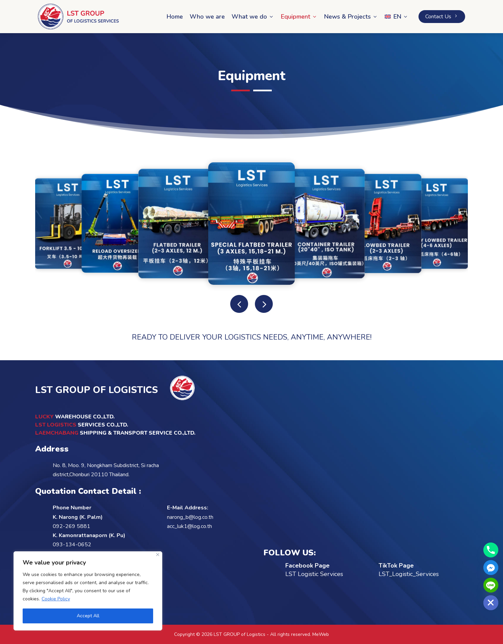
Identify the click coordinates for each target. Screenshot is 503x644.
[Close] (157, 554)
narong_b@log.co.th (190, 517)
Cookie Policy (56, 599)
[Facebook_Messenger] (490, 567)
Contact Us (441, 16)
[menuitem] (396, 16)
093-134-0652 (72, 544)
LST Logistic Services (314, 574)
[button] (264, 304)
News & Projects (351, 17)
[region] (88, 590)
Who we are (207, 17)
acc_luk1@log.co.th (189, 526)
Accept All (88, 616)
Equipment (299, 17)
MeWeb (320, 634)
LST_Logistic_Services (409, 574)
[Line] (490, 585)
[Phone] (490, 550)
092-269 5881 (71, 526)
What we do (253, 17)
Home (175, 17)
